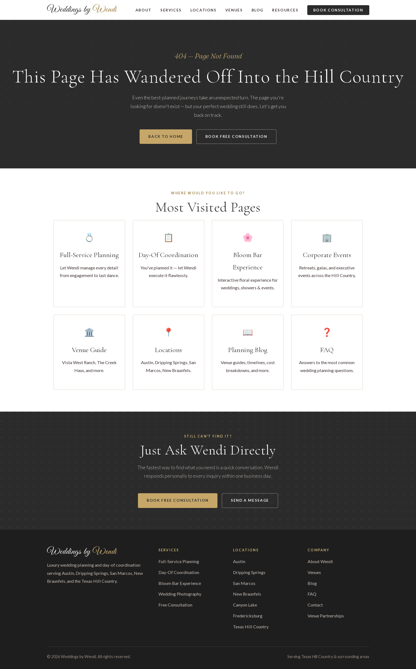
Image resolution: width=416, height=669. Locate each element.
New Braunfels (247, 593)
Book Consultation (338, 10)
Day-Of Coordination (178, 572)
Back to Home (165, 136)
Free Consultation (175, 604)
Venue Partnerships (326, 615)
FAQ (312, 593)
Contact (315, 604)
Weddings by (82, 9)
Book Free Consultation (236, 136)
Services (171, 10)
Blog (258, 10)
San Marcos (244, 583)
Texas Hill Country (251, 626)
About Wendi (320, 561)
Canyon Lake (245, 604)
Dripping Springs (249, 572)
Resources (285, 10)
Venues (234, 10)
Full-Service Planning (178, 561)
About (143, 10)
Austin (239, 561)
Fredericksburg (247, 615)
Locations (203, 10)
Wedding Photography (179, 593)
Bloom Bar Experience (179, 583)
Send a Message (250, 500)
